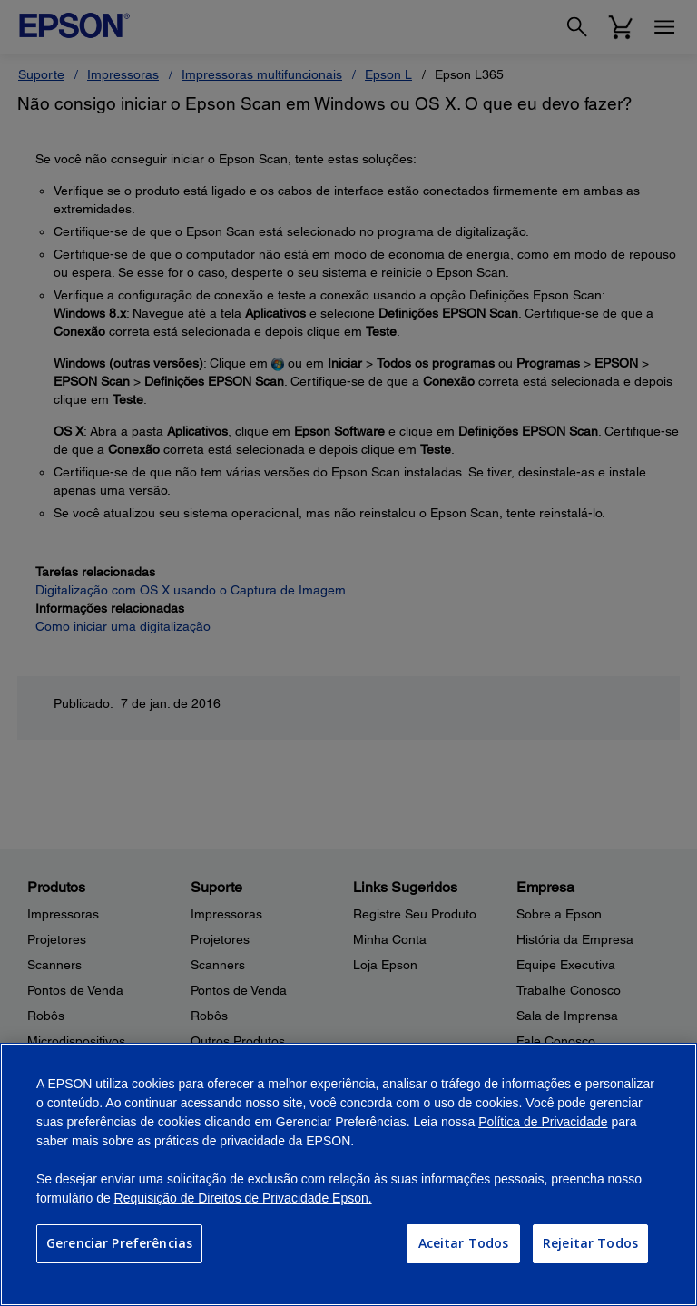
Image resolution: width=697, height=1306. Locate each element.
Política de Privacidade (542, 1122)
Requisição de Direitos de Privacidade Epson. (243, 1198)
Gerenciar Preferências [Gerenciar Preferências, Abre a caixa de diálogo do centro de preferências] (119, 1243)
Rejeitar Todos (590, 1243)
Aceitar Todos (463, 1243)
